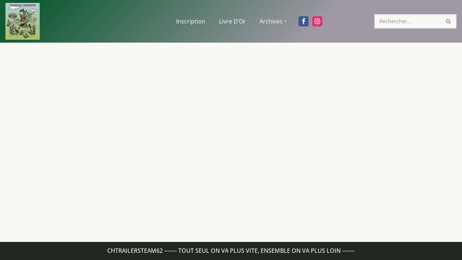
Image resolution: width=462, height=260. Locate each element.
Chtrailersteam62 (135, 251)
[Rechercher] (407, 21)
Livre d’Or (232, 21)
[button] (285, 21)
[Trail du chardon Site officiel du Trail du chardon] (22, 21)
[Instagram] (317, 21)
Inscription (190, 21)
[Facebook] (303, 21)
